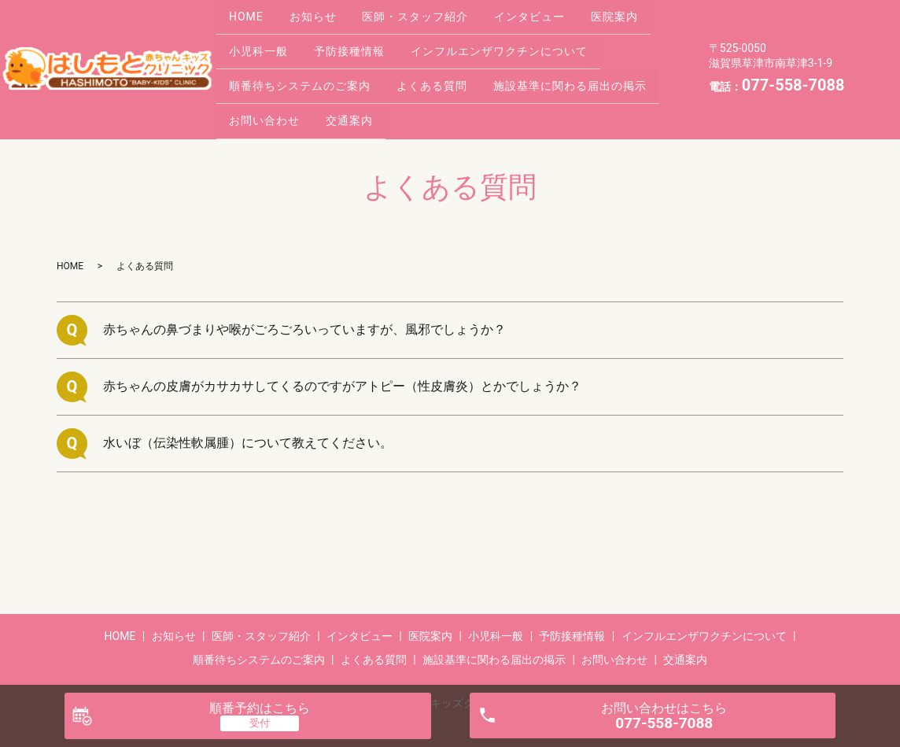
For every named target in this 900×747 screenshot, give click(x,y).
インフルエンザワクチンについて (517, 36)
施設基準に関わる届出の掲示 (588, 60)
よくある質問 (443, 60)
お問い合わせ (268, 85)
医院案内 (646, 11)
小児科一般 (262, 36)
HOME (250, 11)
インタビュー (554, 11)
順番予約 (259, 708)
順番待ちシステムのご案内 (303, 60)
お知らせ (323, 11)
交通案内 (360, 85)
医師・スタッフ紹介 (433, 11)
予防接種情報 (360, 36)
